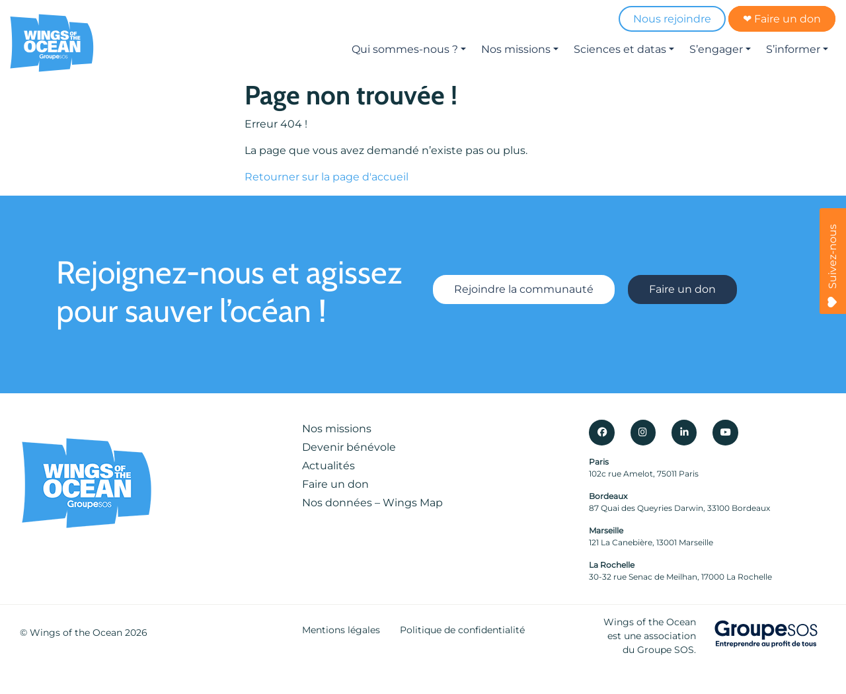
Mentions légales (341, 630)
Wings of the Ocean (76, 632)
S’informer (793, 49)
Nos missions (516, 49)
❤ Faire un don (782, 19)
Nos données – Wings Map (372, 502)
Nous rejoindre (672, 19)
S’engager (716, 49)
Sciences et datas (620, 49)
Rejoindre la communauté (524, 289)
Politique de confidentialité (462, 630)
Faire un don (682, 289)
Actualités (328, 465)
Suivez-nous (832, 265)
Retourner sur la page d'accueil (326, 177)
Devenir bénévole (349, 447)
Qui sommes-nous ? (405, 49)
